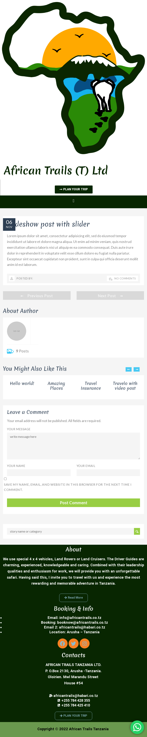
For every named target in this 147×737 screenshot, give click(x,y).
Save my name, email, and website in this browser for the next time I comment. (67, 486)
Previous (129, 369)
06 (9, 222)
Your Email (86, 466)
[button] (73, 200)
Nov (9, 227)
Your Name (16, 466)
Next (137, 369)
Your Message (19, 429)
